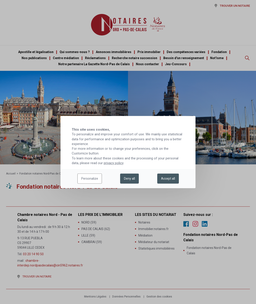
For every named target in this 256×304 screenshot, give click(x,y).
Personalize (89, 178)
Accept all (168, 178)
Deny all (129, 178)
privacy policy (113, 163)
